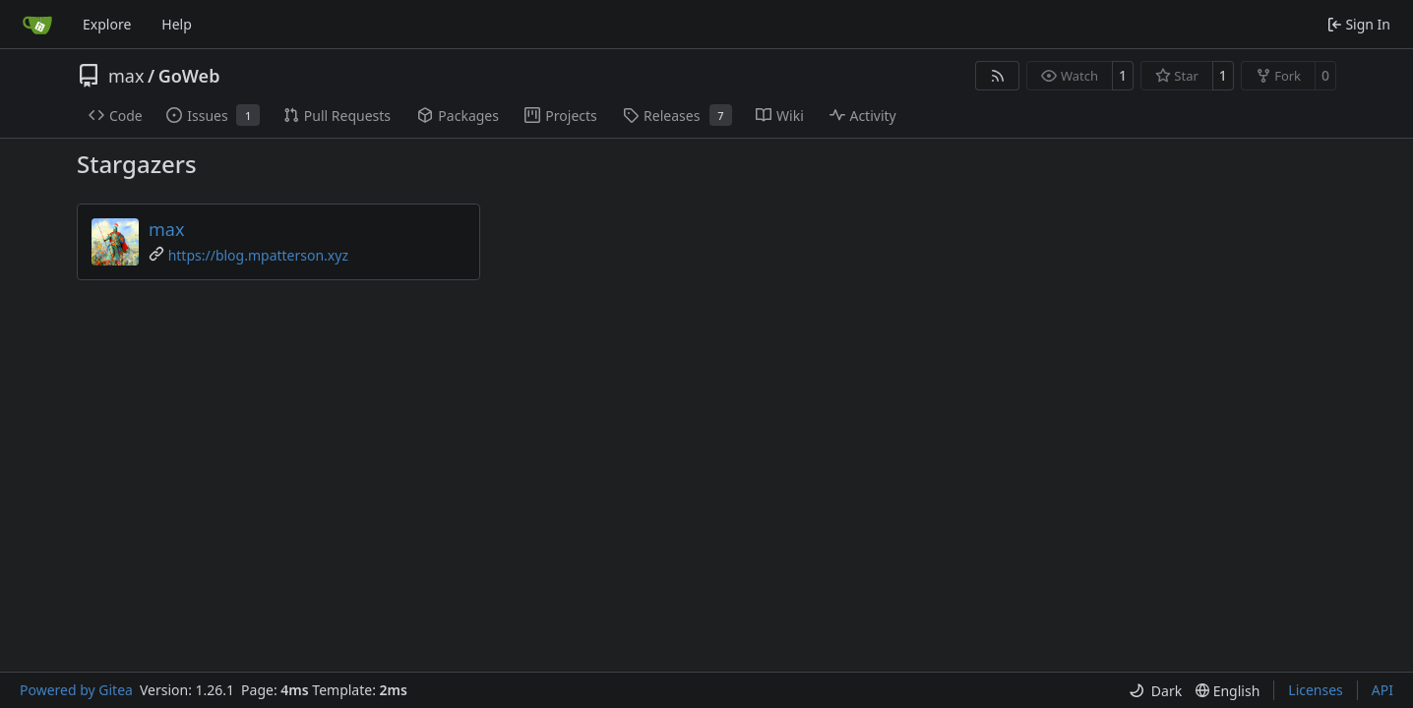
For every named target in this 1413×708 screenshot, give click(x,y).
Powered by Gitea (76, 689)
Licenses (1315, 689)
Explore (107, 24)
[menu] (1155, 690)
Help (176, 24)
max (126, 76)
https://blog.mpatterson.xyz (258, 255)
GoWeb (189, 76)
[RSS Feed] (997, 75)
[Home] (37, 24)
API (1382, 689)
